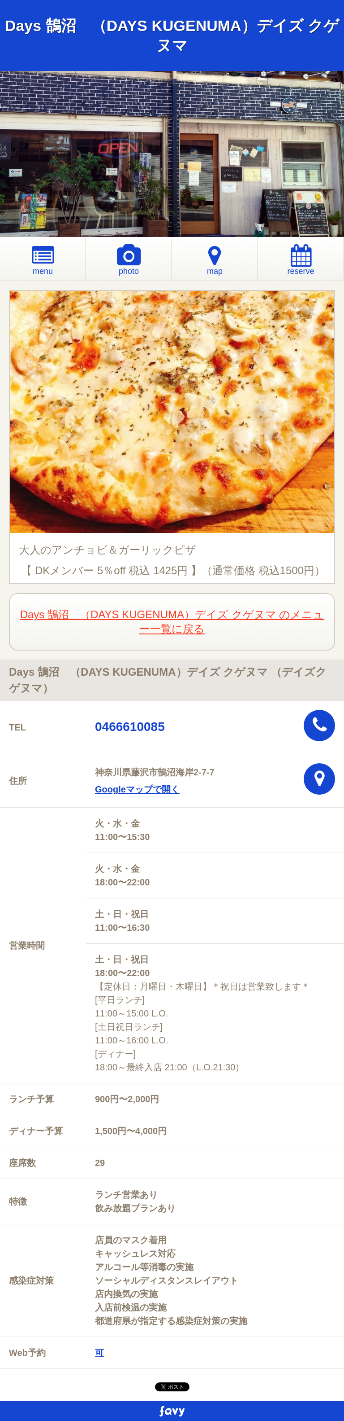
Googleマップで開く (137, 789)
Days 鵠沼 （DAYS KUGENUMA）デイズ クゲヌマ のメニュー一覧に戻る (172, 621)
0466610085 (130, 727)
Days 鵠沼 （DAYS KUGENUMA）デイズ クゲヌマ (172, 35)
